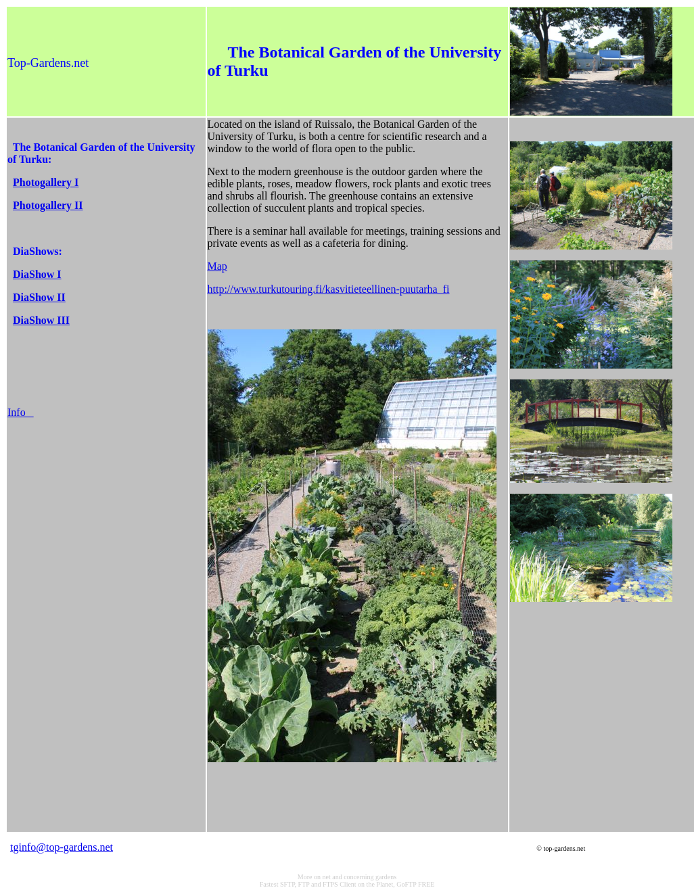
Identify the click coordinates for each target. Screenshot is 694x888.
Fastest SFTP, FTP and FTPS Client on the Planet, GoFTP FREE (347, 884)
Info (20, 412)
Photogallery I (45, 182)
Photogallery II (48, 205)
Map (217, 266)
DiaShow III (41, 320)
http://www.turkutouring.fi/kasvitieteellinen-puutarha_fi (329, 289)
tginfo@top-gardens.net (61, 847)
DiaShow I (37, 274)
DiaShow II (39, 297)
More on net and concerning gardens (347, 877)
